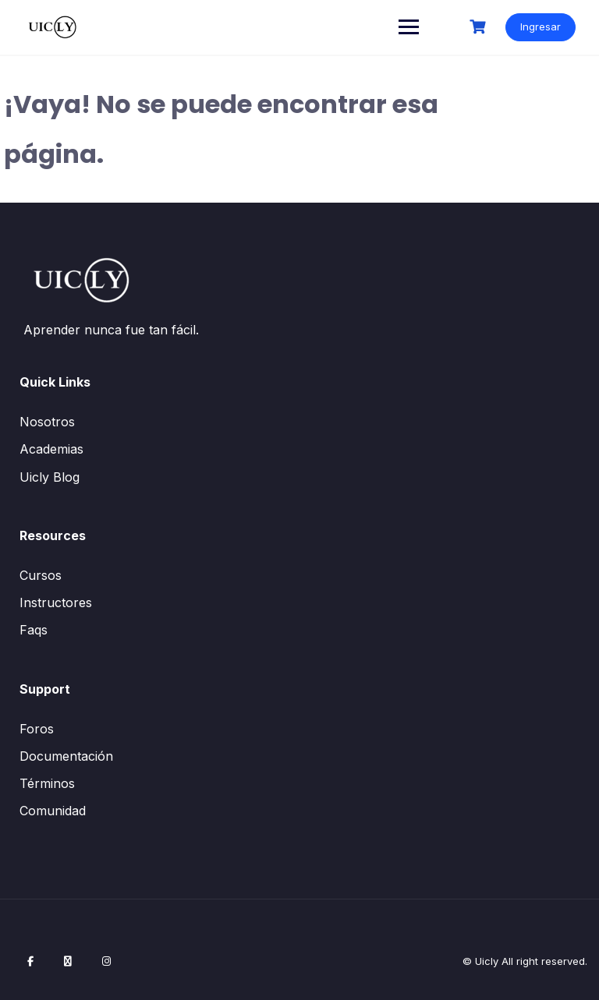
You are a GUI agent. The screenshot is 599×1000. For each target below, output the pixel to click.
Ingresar (540, 26)
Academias (51, 449)
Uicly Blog (49, 477)
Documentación (66, 756)
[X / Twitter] (68, 961)
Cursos (40, 575)
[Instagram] (106, 961)
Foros (36, 729)
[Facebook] (30, 961)
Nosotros (47, 421)
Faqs (33, 630)
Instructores (55, 602)
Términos (47, 783)
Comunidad (52, 810)
